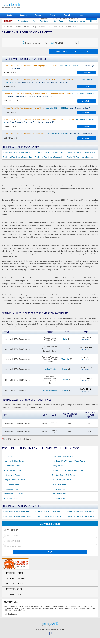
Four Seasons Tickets (12, 484)
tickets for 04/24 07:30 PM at (47, 108)
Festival (67, 15)
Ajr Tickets (8, 456)
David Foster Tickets (59, 484)
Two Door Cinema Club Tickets (63, 475)
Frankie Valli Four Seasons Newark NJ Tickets (18, 157)
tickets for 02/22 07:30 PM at (49, 95)
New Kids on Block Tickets (14, 461)
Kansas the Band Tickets (13, 494)
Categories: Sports (14, 573)
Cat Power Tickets (59, 498)
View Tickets (86, 73)
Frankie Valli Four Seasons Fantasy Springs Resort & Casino (50, 511)
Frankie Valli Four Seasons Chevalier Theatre (18, 511)
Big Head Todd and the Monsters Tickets (67, 470)
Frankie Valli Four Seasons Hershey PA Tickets (18, 152)
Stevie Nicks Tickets (11, 489)
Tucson (65, 349)
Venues (52, 15)
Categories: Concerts (15, 578)
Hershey (65, 369)
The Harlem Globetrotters (21, 21)
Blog (81, 15)
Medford (65, 391)
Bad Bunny (47, 21)
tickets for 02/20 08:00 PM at (49, 67)
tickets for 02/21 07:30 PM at (49, 81)
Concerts (23, 15)
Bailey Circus (62, 21)
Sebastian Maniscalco (80, 21)
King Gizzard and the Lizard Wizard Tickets (68, 461)
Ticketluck (19, 5)
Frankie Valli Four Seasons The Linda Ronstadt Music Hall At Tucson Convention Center (82, 516)
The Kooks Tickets (11, 498)
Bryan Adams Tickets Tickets (62, 456)
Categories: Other (14, 589)
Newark (65, 380)
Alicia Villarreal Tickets (12, 470)
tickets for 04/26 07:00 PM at (48, 134)
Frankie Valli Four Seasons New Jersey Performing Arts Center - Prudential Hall (18, 516)
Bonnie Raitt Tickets (59, 489)
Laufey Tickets (57, 466)
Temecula (65, 359)
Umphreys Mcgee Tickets (61, 480)
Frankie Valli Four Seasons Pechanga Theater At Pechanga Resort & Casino (50, 516)
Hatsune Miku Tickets (12, 475)
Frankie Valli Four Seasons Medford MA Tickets (82, 152)
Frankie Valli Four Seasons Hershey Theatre (82, 511)
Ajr (37, 21)
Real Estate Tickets (59, 494)
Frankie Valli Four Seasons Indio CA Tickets (50, 152)
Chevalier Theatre (50, 391)
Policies (61, 629)
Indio (65, 339)
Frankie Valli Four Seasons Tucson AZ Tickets (82, 157)
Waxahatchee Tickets (12, 466)
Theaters (38, 15)
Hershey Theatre (50, 369)
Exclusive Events (13, 594)
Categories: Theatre (15, 584)
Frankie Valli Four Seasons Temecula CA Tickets (50, 157)
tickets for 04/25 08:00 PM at (49, 120)
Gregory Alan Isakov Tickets (14, 480)
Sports (9, 15)
